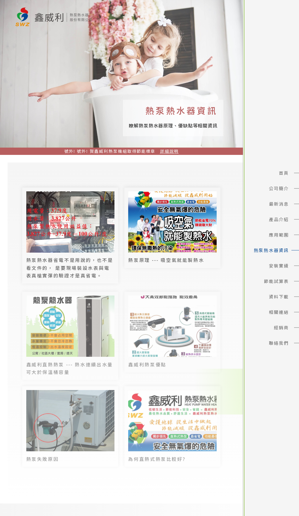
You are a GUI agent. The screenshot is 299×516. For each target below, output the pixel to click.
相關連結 (279, 312)
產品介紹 (279, 219)
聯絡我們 (279, 343)
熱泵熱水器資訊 (271, 250)
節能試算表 (276, 281)
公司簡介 (279, 188)
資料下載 (279, 297)
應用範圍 (279, 235)
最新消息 (279, 204)
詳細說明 (169, 151)
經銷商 (281, 327)
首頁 (284, 173)
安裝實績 (279, 266)
